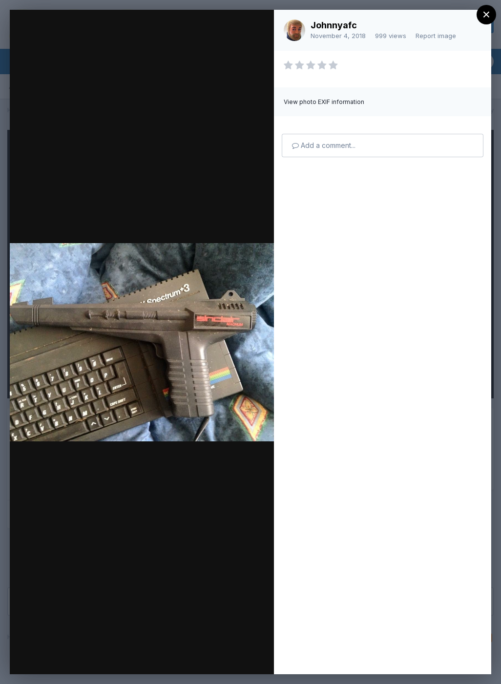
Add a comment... (323, 145)
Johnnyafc (334, 25)
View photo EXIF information (324, 101)
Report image (436, 36)
